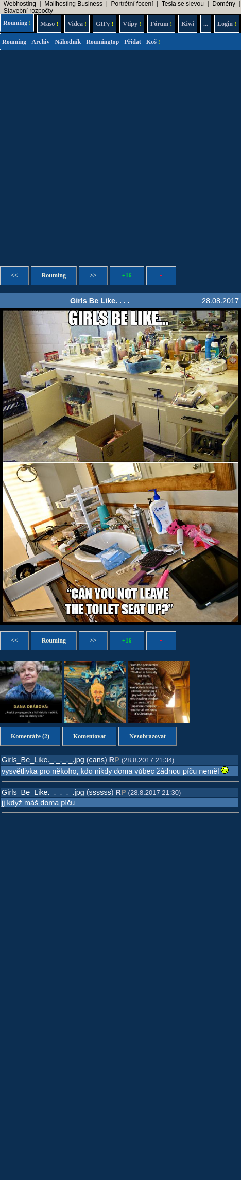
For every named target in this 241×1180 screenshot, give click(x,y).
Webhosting (20, 3)
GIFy (104, 23)
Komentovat (89, 736)
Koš (153, 41)
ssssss (100, 792)
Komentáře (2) (30, 736)
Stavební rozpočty (28, 10)
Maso (49, 23)
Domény (223, 3)
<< (14, 275)
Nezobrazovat (147, 736)
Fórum (161, 23)
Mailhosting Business (73, 3)
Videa (77, 23)
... (205, 23)
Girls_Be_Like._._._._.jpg (43, 760)
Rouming (17, 22)
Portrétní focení (132, 3)
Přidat (132, 41)
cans (97, 760)
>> (93, 275)
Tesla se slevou (183, 3)
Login (226, 23)
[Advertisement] (96, 155)
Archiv (40, 41)
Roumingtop (102, 41)
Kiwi (187, 23)
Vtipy (132, 23)
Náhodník (68, 41)
